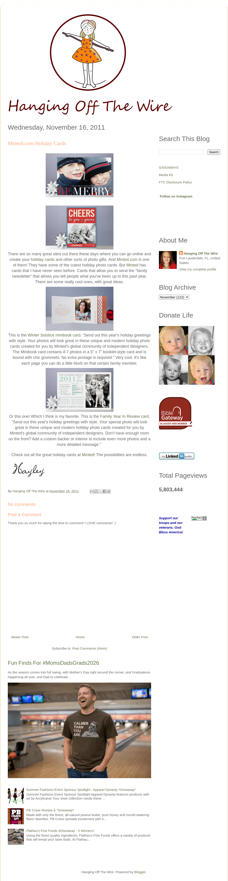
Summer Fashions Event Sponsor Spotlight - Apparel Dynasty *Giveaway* (81, 790)
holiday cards (42, 259)
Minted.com (127, 259)
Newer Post (20, 637)
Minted (132, 265)
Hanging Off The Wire (201, 253)
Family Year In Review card (124, 416)
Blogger (140, 872)
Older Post (140, 637)
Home (80, 637)
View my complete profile (197, 269)
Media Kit (166, 175)
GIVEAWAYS (169, 167)
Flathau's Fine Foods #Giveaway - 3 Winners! (60, 831)
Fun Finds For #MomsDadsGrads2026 (53, 663)
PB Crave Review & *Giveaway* (50, 810)
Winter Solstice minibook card (54, 335)
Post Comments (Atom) (89, 648)
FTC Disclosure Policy (175, 182)
